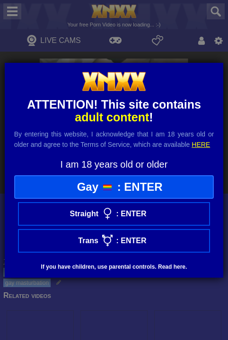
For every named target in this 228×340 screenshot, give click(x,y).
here (201, 144)
